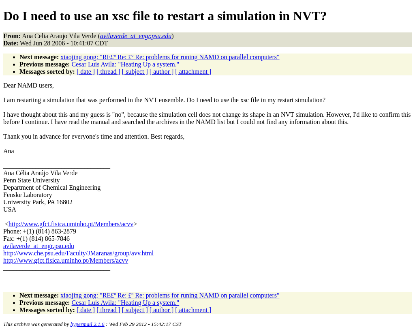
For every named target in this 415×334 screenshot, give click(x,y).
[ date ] (86, 71)
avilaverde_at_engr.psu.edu (38, 245)
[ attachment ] (193, 71)
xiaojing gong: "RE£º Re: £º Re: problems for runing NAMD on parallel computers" (169, 57)
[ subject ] (135, 71)
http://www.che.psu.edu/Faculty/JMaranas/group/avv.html (78, 253)
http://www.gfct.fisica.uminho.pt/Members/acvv (71, 224)
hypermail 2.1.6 (88, 324)
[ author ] (162, 71)
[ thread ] (108, 71)
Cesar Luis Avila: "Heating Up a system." (126, 64)
